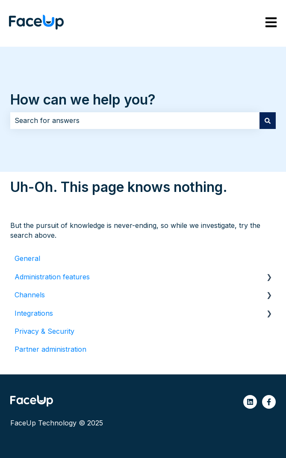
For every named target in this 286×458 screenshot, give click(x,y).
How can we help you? (83, 99)
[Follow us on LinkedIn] (250, 402)
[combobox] (134, 120)
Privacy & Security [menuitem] (44, 331)
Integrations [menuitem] (34, 313)
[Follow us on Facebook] (269, 402)
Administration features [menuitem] (52, 276)
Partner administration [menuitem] (50, 349)
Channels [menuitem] (30, 294)
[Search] (267, 120)
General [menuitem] (27, 258)
